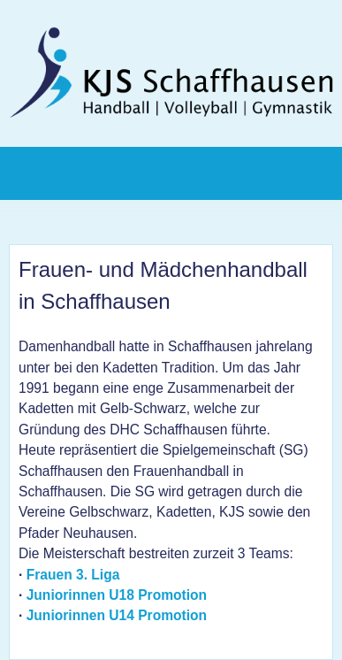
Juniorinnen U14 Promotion (117, 615)
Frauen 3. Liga (73, 574)
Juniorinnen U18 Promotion (117, 594)
